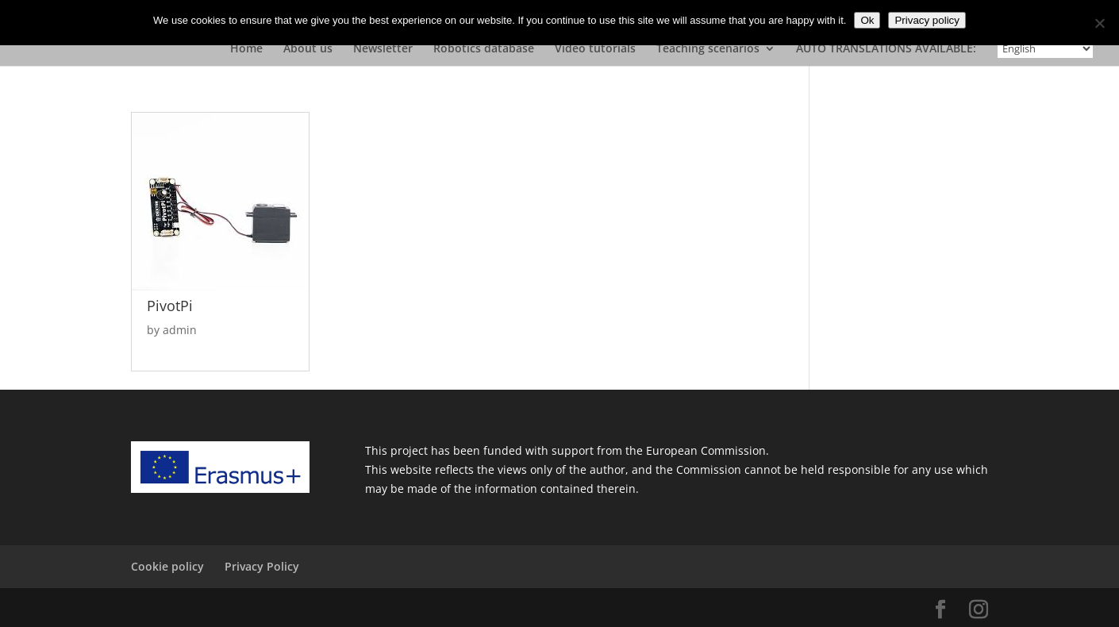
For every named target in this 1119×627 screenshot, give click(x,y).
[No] (1099, 23)
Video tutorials (595, 49)
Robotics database (483, 49)
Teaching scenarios (707, 49)
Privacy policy (926, 20)
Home (246, 49)
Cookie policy (167, 566)
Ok (867, 20)
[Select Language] (1045, 48)
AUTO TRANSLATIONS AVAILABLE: (886, 49)
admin (180, 329)
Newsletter (383, 49)
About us (308, 49)
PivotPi (170, 305)
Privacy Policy (262, 566)
